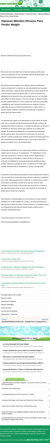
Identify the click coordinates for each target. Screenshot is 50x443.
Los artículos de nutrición (9, 311)
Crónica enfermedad (6, 14)
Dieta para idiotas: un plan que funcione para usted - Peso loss (23, 275)
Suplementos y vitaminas (9, 314)
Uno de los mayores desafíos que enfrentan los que (17, 261)
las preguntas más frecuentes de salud (13, 431)
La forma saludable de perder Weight (16, 344)
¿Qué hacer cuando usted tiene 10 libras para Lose (19, 406)
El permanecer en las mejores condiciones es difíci (17, 269)
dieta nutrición (6, 9)
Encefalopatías (37, 9)
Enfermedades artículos (25, 429)
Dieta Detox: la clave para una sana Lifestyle (18, 357)
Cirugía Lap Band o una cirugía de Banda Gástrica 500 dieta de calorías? (24, 363)
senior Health (41, 433)
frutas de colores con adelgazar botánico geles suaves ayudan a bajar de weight (23, 413)
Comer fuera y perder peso (10, 259)
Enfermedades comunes (27, 433)
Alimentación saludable (8, 301)
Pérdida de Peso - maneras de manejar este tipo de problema (22, 267)
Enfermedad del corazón (8, 429)
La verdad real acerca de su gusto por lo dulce (18, 394)
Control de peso (31, 14)
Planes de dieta (6, 298)
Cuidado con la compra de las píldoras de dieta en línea (36, 321)
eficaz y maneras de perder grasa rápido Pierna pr (17, 287)
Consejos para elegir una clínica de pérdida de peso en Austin (22, 400)
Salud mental (32, 431)
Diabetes (40, 431)
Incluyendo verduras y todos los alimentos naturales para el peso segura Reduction (24, 369)
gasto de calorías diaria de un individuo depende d (17, 253)
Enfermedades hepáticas (21, 9)
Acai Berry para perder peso (11, 388)
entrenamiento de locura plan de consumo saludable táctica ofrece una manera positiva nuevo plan (24, 418)
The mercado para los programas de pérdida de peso (18, 277)
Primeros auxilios (5, 436)
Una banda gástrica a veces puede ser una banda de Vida (13, 321)
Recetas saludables (7, 304)
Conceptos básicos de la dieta (11, 295)
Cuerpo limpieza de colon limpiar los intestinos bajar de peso (24, 350)
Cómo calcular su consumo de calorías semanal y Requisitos (23, 251)
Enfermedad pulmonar (41, 429)
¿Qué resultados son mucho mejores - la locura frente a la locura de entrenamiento (24, 383)
